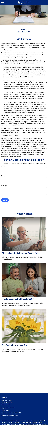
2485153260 (8, 402)
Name (3, 166)
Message (4, 185)
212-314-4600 (16, 422)
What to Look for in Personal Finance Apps (21, 253)
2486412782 (8, 400)
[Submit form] (5, 200)
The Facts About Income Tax (14, 345)
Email (2, 176)
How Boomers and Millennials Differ (18, 299)
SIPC (30, 422)
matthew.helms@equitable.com (10, 415)
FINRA (27, 422)
